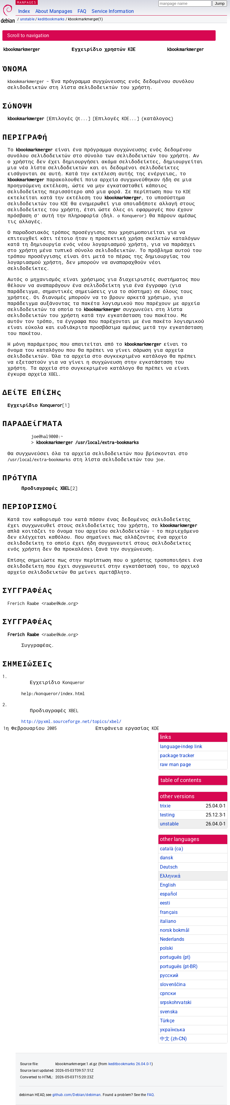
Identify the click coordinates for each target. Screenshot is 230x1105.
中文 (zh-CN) (173, 1038)
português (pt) (175, 957)
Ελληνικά (170, 876)
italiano (168, 921)
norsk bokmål (174, 930)
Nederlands (172, 939)
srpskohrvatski (175, 1002)
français (169, 912)
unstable (27, 19)
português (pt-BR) (179, 966)
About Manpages (53, 11)
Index (24, 11)
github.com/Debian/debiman (76, 1095)
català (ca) (171, 849)
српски (168, 993)
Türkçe (167, 1021)
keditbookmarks (51, 19)
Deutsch (169, 867)
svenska (169, 1012)
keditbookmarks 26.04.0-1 (130, 1064)
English (168, 885)
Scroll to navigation (28, 35)
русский (169, 975)
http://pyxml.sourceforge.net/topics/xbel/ (71, 721)
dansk (166, 858)
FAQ (82, 11)
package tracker (177, 755)
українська (172, 1029)
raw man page (175, 764)
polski (166, 948)
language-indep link (181, 746)
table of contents (181, 780)
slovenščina (173, 984)
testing (167, 815)
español (168, 894)
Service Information (113, 11)
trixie (165, 806)
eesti (165, 903)
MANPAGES (26, 2)
